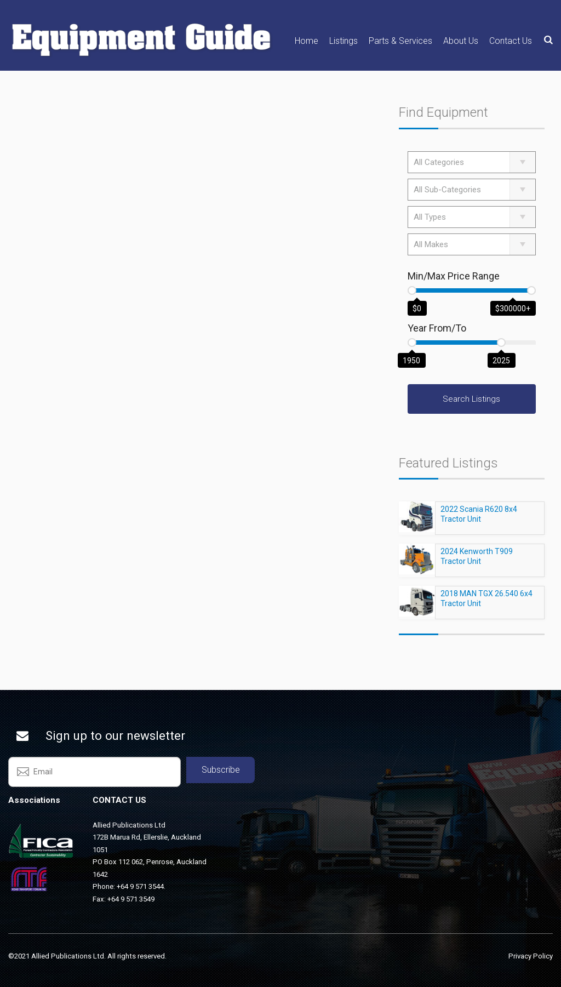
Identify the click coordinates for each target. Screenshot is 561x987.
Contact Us (510, 41)
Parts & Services (400, 41)
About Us (460, 41)
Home (306, 41)
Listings (343, 41)
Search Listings (471, 399)
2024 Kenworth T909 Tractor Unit (476, 561)
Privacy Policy (530, 956)
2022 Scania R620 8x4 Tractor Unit (478, 519)
